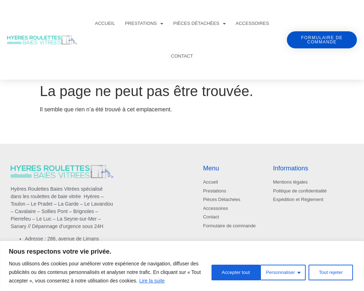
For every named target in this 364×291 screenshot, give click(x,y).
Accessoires (252, 23)
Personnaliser (228, 272)
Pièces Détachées (199, 24)
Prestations (144, 24)
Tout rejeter (279, 272)
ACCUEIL (105, 23)
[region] (182, 266)
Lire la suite (152, 281)
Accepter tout (330, 272)
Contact (182, 56)
